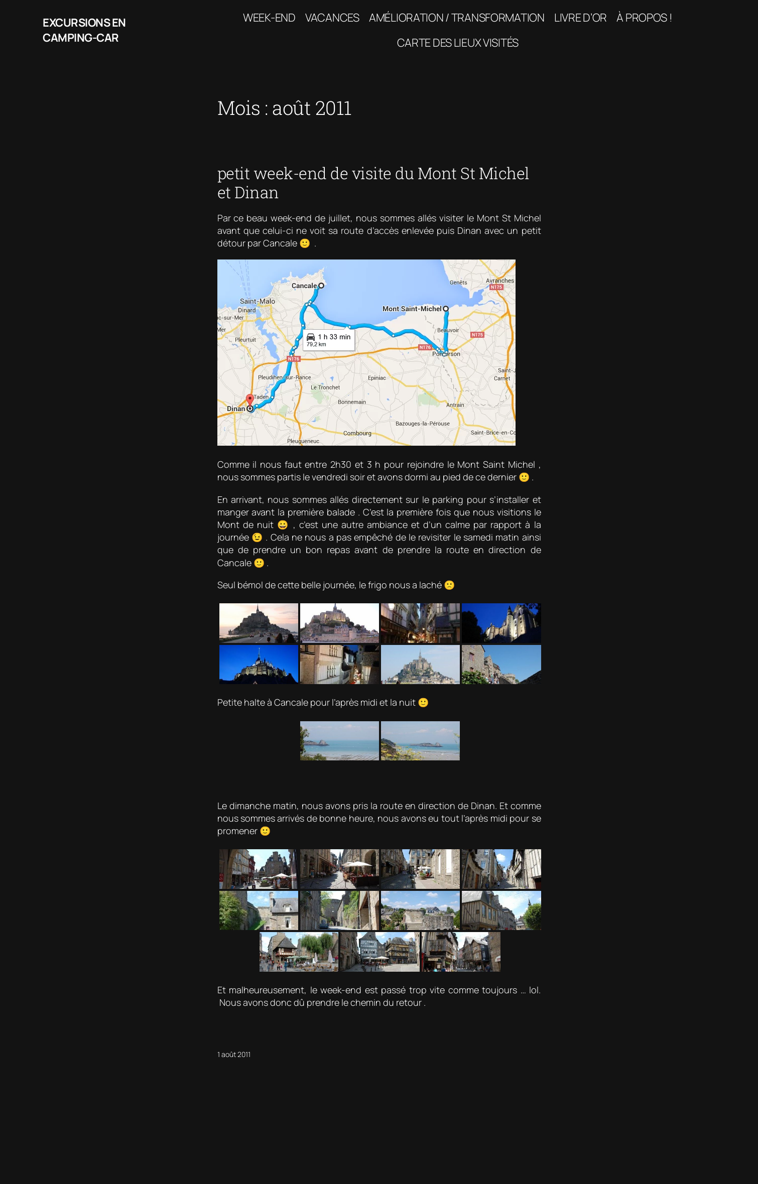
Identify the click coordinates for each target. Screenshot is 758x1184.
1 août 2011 (233, 1054)
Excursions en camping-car (84, 30)
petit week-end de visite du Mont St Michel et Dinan (373, 183)
